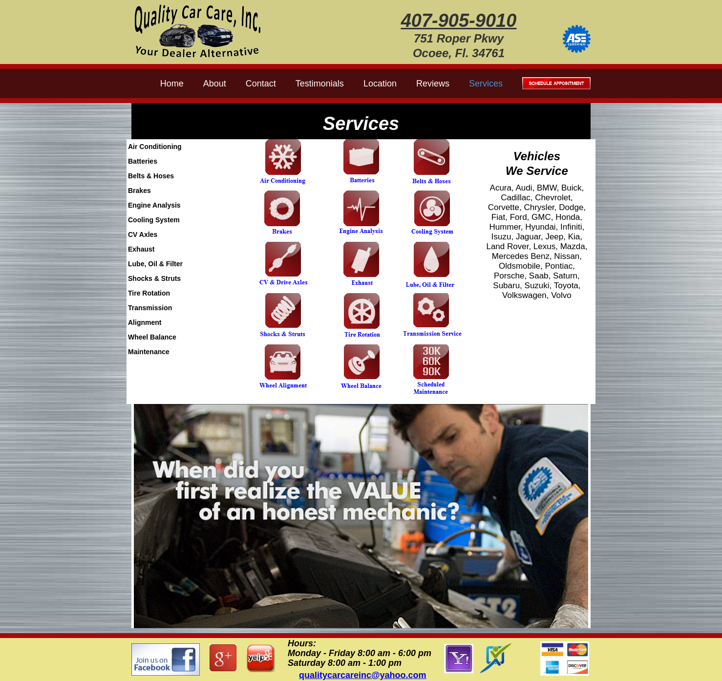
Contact (261, 83)
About (214, 83)
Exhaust (141, 249)
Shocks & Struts (154, 278)
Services (486, 83)
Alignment (144, 322)
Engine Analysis (154, 205)
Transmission (150, 308)
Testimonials (320, 83)
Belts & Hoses (151, 176)
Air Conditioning (155, 146)
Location (380, 83)
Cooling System (154, 220)
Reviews (432, 83)
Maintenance (149, 352)
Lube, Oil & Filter (155, 264)
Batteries (142, 161)
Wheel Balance (152, 337)
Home (172, 83)
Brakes (139, 190)
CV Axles (142, 234)
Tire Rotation (149, 293)
